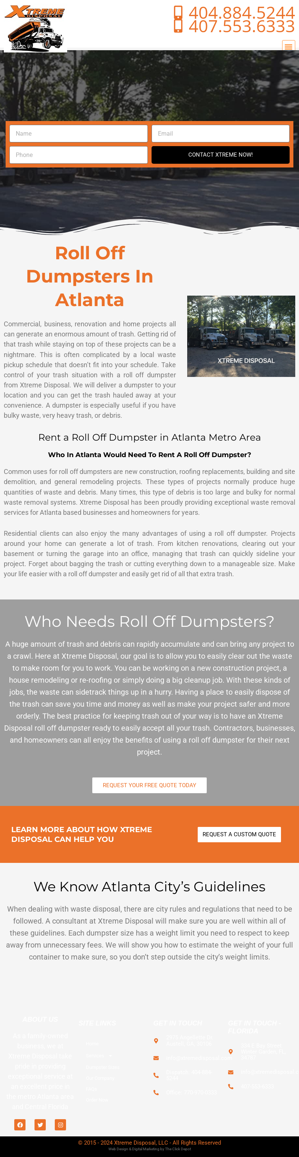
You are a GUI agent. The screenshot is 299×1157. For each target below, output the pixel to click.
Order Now (97, 1100)
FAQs (91, 1089)
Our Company (100, 1078)
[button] (288, 46)
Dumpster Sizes (103, 1067)
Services (99, 1055)
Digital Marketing (145, 1149)
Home (92, 1043)
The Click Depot (178, 1149)
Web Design (118, 1149)
